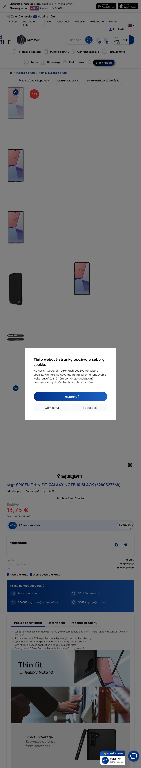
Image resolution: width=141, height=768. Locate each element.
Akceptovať (71, 396)
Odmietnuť (52, 407)
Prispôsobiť (89, 407)
